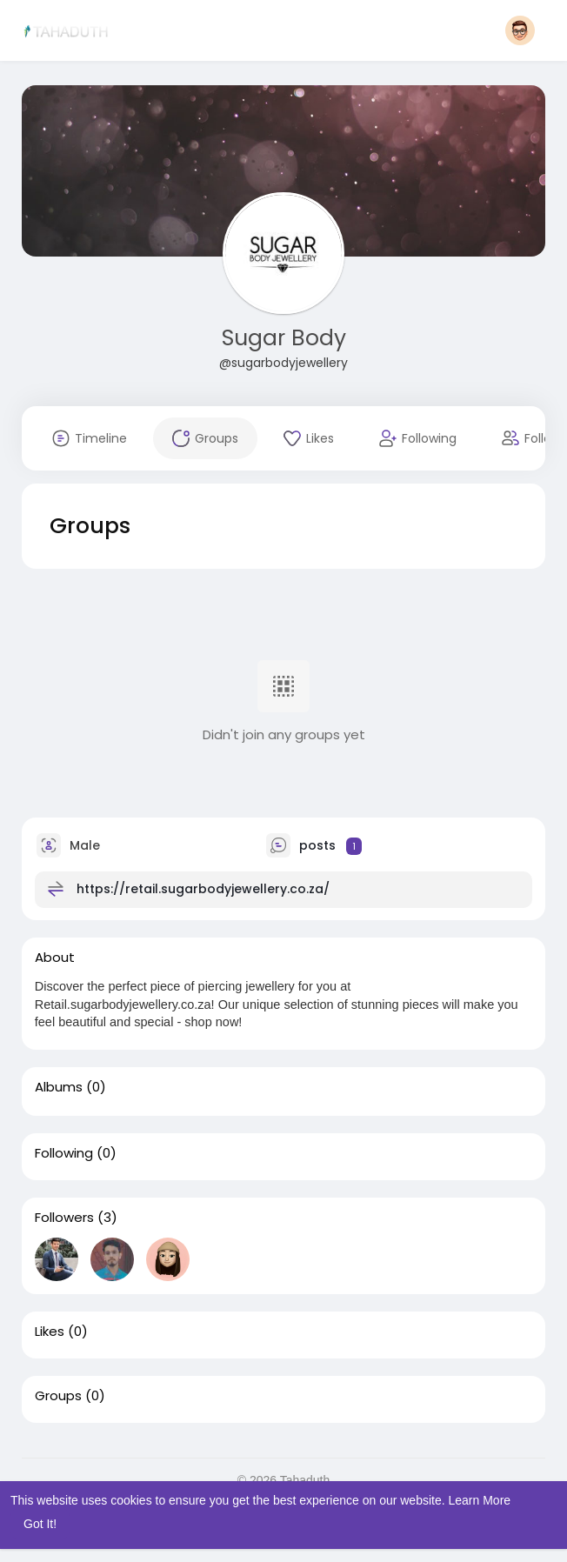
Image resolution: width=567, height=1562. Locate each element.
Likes (49, 1331)
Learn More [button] (480, 1500)
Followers (64, 1218)
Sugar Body (284, 338)
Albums (59, 1087)
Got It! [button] (40, 1524)
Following (64, 1153)
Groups (58, 1396)
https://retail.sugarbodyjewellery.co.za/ (203, 889)
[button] (520, 30)
